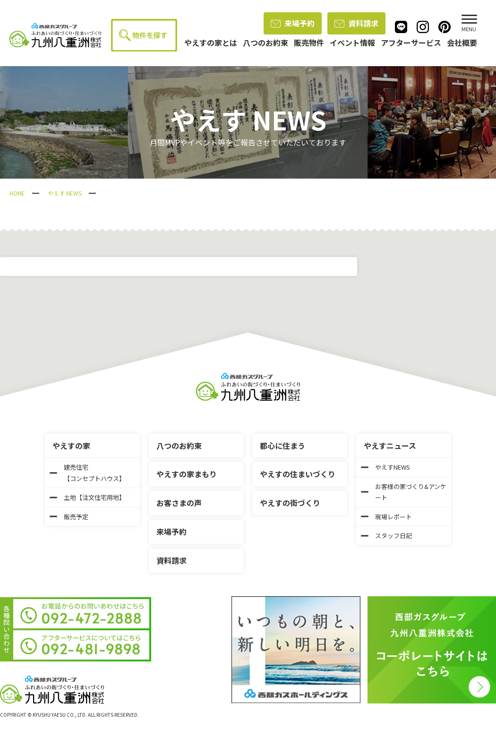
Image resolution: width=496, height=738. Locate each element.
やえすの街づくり (290, 502)
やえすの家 (71, 445)
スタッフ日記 (386, 535)
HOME (17, 193)
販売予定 (69, 516)
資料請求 (356, 23)
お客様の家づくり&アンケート (403, 492)
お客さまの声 (179, 502)
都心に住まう (282, 445)
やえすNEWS (385, 467)
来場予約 (293, 23)
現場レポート (386, 516)
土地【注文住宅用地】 (87, 497)
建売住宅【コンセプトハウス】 (87, 472)
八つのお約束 (179, 445)
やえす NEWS (65, 193)
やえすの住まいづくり (297, 474)
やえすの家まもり (186, 474)
